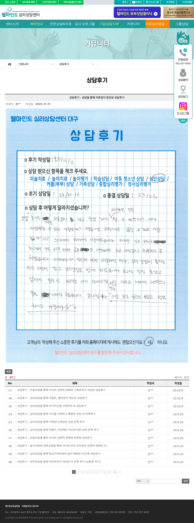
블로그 (122, 2)
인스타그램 (152, 2)
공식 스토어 (8, 2)
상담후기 (64, 64)
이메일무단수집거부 (30, 506)
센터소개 (12, 24)
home (9, 64)
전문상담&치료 (60, 24)
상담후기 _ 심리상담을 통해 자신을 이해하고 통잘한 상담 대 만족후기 (56, 413)
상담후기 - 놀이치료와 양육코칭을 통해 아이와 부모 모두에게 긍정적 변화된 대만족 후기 (63, 445)
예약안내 (36, 24)
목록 (8, 371)
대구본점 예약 (27, 2)
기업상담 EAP (109, 24)
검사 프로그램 (85, 24)
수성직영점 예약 (47, 2)
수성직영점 (185, 2)
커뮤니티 (133, 24)
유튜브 (137, 2)
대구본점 (168, 2)
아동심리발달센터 (158, 24)
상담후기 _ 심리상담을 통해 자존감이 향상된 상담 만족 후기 (51, 421)
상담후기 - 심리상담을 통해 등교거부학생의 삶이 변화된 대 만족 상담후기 (59, 453)
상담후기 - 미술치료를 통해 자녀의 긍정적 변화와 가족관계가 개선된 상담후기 (61, 390)
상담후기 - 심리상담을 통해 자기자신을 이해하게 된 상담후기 (51, 406)
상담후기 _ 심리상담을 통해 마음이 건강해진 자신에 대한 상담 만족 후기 (58, 429)
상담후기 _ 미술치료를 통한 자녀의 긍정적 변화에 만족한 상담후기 (54, 437)
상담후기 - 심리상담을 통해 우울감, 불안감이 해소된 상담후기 (52, 398)
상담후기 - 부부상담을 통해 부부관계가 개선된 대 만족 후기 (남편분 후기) (59, 461)
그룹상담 (181, 24)
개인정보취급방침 (12, 506)
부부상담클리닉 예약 (71, 2)
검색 (185, 481)
